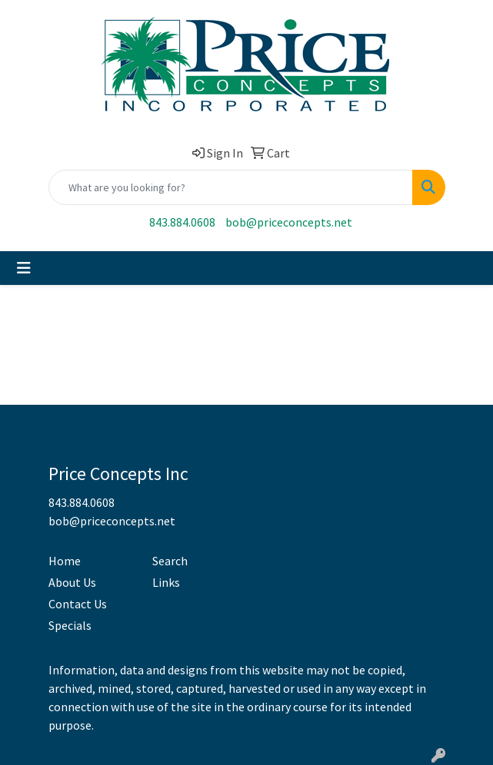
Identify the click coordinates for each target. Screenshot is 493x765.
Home (64, 560)
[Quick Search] (230, 187)
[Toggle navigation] (24, 268)
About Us (72, 582)
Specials (70, 625)
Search (170, 560)
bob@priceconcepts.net (288, 222)
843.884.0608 (182, 222)
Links (166, 582)
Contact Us (77, 603)
